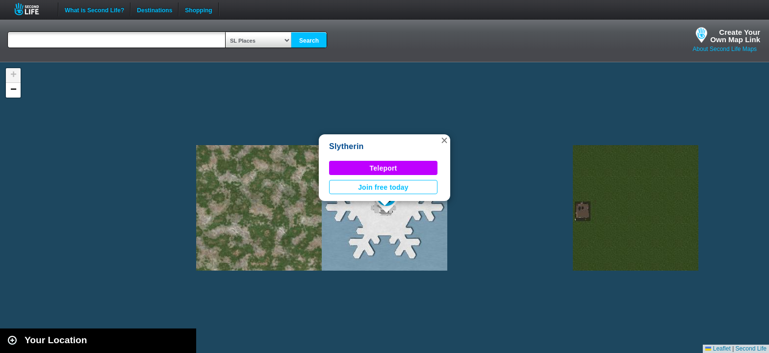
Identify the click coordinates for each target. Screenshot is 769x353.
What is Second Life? (94, 9)
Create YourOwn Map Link (735, 36)
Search (309, 40)
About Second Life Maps (724, 49)
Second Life (32, 9)
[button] (444, 140)
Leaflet (717, 348)
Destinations (154, 9)
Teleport (383, 168)
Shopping (198, 9)
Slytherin (346, 146)
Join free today (383, 187)
